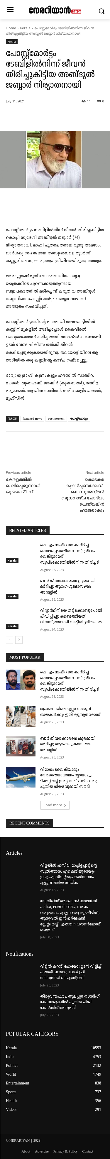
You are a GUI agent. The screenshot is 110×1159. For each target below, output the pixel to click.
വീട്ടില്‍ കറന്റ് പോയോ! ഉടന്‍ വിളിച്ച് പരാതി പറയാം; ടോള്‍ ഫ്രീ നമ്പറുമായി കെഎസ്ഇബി (70, 972)
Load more (55, 804)
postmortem (56, 419)
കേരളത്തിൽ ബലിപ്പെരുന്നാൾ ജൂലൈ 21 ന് (23, 485)
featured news (32, 419)
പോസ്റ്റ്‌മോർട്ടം (79, 419)
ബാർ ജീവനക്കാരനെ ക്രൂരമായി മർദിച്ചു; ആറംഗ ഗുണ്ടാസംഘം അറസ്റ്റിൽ (67, 587)
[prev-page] (9, 640)
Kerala (25, 28)
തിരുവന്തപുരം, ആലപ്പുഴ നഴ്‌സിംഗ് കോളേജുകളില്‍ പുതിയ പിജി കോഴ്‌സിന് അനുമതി (69, 1002)
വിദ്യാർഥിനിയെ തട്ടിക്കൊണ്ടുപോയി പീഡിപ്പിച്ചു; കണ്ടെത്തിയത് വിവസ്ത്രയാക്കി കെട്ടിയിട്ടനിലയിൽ (71, 616)
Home (11, 28)
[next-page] (19, 640)
